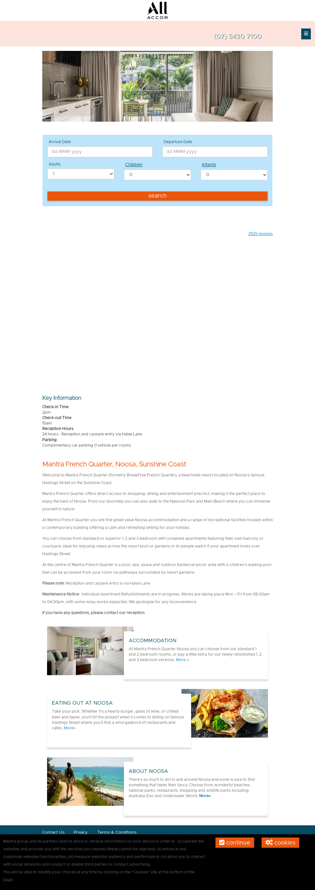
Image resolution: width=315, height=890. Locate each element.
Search (157, 196)
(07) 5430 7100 (238, 36)
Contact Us (53, 832)
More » (182, 660)
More (204, 796)
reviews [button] (260, 234)
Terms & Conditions (116, 832)
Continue (234, 842)
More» (70, 728)
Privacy (81, 832)
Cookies (280, 842)
